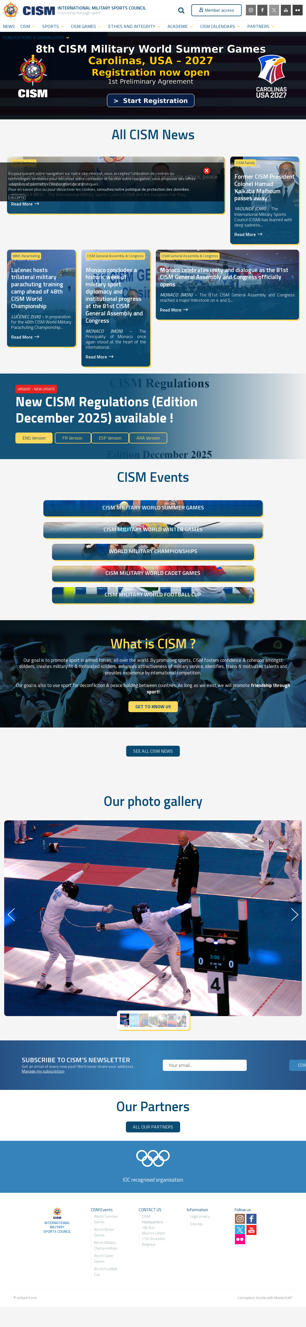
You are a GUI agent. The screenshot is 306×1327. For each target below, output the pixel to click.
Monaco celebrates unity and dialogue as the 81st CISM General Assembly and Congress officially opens (224, 277)
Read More (21, 203)
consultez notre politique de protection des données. (143, 189)
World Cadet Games (103, 1234)
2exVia (261, 1273)
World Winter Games (104, 1208)
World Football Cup (105, 1247)
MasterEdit (282, 1273)
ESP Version (110, 438)
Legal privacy (200, 1192)
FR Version (73, 438)
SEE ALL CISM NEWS (153, 727)
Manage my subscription (43, 1047)
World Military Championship (105, 1221)
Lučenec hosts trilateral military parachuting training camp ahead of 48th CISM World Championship (37, 288)
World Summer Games (106, 1195)
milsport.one (27, 1273)
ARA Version (148, 438)
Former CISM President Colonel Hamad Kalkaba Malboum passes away (264, 187)
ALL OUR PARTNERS (153, 1102)
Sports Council (128, 7)
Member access (216, 10)
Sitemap (196, 1200)
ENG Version (34, 438)
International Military (84, 7)
